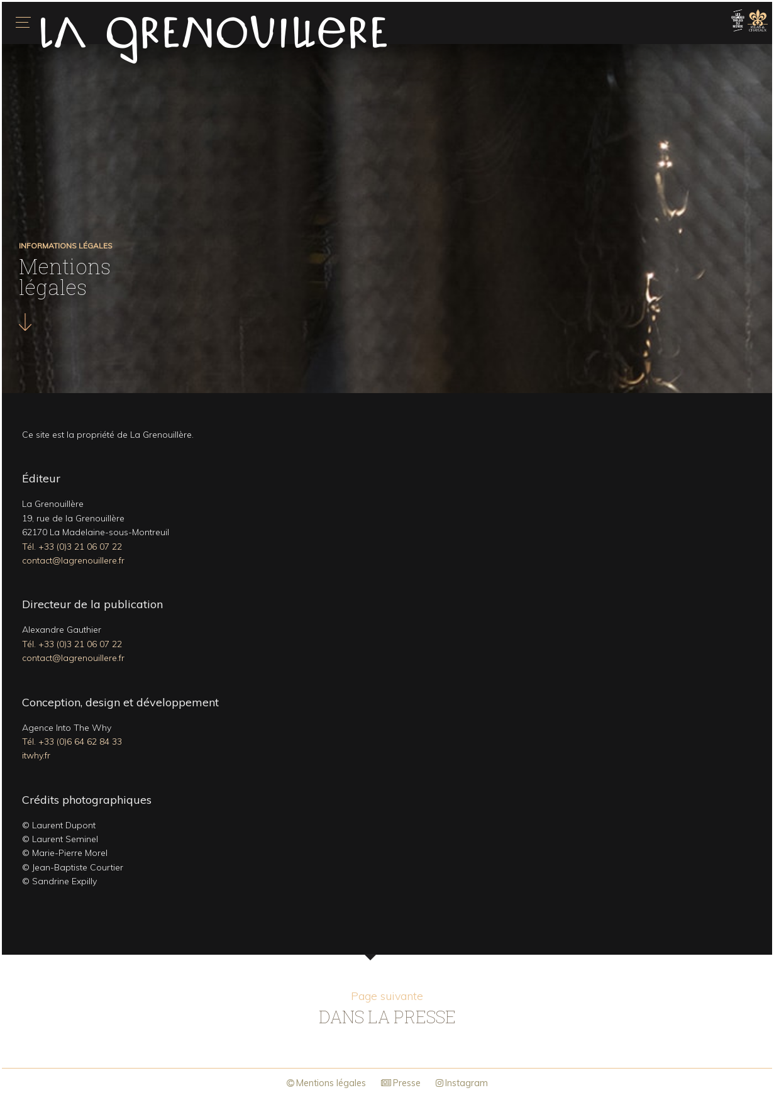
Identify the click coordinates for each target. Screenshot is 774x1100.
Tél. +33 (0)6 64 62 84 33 (72, 741)
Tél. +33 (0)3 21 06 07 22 (72, 546)
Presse (401, 1083)
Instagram (462, 1083)
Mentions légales (326, 1083)
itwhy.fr (36, 755)
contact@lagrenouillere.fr (73, 560)
